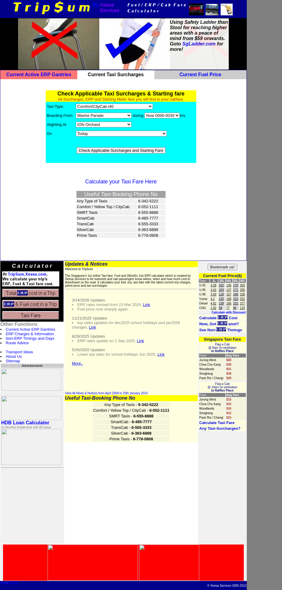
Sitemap (13, 361)
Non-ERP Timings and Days (30, 338)
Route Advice (17, 343)
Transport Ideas (19, 352)
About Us (14, 356)
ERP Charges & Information (30, 334)
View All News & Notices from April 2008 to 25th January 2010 (106, 393)
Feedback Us (9, 583)
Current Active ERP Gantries (30, 329)
